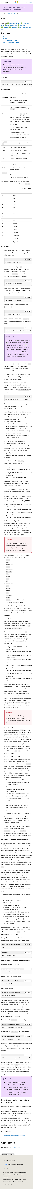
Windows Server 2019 (11, 25)
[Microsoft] (16, 2)
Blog (15, 1174)
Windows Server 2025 (14, 23)
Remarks (5, 38)
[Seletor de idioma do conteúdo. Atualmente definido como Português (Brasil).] (9, 1160)
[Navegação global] (1, 2)
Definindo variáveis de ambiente (11, 42)
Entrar (30, 2)
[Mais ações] (30, 13)
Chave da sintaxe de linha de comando (15, 1135)
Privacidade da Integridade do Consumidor (14, 1179)
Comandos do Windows (11, 13)
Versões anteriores (7, 1174)
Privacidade (6, 1177)
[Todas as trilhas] (2, 13)
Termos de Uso (7, 1181)
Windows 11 (6, 27)
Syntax (4, 36)
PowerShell (6, 69)
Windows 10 (14, 27)
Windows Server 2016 (24, 25)
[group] (16, 85)
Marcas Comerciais (17, 1181)
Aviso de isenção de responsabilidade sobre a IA (15, 1172)
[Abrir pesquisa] (26, 2)
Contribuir (22, 1174)
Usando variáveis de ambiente (10, 40)
